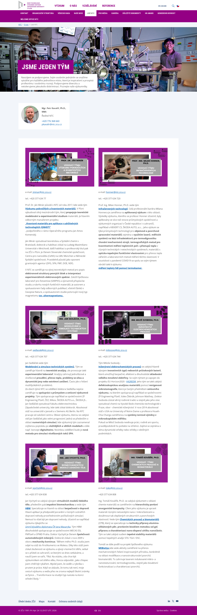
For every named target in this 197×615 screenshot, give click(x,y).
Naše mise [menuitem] (78, 13)
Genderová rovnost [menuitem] (166, 13)
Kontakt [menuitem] (24, 13)
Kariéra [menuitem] (114, 13)
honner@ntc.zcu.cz (116, 192)
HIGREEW (131, 381)
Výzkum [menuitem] (59, 5)
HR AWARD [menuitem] (162, 6)
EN (99, 610)
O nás (26, 24)
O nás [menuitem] (73, 5)
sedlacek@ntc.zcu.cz (43, 350)
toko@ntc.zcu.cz (114, 488)
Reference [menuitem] (108, 5)
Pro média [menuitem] (103, 13)
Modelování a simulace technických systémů (49, 366)
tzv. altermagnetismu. (51, 295)
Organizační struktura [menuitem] (43, 13)
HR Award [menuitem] (149, 13)
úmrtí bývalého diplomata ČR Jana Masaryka (48, 526)
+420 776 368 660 (50, 121)
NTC (20, 24)
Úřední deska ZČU (26, 601)
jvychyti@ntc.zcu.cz (42, 488)
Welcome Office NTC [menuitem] (29, 19)
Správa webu (163, 610)
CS (96, 610)
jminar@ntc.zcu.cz (42, 192)
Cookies (173, 610)
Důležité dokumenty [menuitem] (132, 13)
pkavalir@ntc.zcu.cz (52, 124)
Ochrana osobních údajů (70, 601)
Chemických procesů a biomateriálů (139, 519)
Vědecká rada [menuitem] (64, 13)
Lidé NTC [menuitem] (90, 13)
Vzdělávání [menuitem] (89, 5)
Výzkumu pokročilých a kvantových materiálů (50, 208)
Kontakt (51, 601)
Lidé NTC (34, 24)
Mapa (41, 601)
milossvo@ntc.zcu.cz (116, 350)
